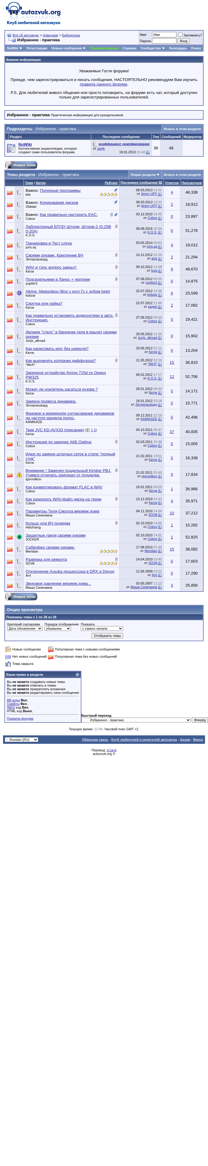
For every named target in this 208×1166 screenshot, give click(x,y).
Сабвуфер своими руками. (50, 547)
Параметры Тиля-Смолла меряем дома (62, 511)
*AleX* (30, 364)
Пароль (145, 41)
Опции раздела (143, 174)
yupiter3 (31, 283)
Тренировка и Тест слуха (49, 243)
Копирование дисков (59, 202)
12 (172, 376)
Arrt (28, 575)
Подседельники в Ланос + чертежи (58, 279)
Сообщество (152, 48)
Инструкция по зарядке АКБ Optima (59, 442)
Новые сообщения (66, 48)
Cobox (30, 218)
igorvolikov (33, 479)
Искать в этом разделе (182, 129)
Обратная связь (95, 739)
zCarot (111, 750)
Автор (40, 183)
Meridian (32, 551)
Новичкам (50, 35)
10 (172, 513)
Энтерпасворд (37, 259)
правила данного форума (103, 84)
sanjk (101, 148)
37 (172, 431)
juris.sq (31, 247)
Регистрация (36, 48)
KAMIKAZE (34, 422)
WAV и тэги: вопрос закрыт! (51, 267)
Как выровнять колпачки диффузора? (61, 360)
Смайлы (13, 704)
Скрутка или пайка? (44, 303)
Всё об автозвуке (26, 35)
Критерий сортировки (23, 624)
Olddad (31, 206)
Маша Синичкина (39, 515)
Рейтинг (111, 183)
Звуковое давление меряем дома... (58, 583)
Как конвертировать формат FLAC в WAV (64, 487)
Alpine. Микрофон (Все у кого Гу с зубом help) (68, 291)
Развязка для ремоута (46, 559)
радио (152, 306)
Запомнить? (190, 35)
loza (154, 270)
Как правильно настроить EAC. (69, 214)
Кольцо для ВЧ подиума (48, 523)
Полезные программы (60, 190)
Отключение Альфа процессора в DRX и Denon (70, 571)
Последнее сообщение (139, 182)
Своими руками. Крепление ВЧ (54, 255)
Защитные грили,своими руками (56, 535)
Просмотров (192, 183)
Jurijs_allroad (35, 340)
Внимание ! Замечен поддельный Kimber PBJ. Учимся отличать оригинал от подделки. (68, 472)
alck (154, 258)
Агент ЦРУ (149, 193)
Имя (143, 34)
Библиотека (71, 35)
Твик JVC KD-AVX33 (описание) (55, 430)
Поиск (196, 48)
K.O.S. (30, 235)
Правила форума (105, 48)
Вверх (198, 739)
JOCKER (32, 539)
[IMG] (11, 707)
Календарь (178, 48)
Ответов (172, 183)
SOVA (152, 514)
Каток (30, 271)
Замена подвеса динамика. (51, 401)
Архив (185, 739)
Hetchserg (33, 527)
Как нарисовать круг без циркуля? (57, 348)
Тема (29, 183)
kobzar (31, 295)
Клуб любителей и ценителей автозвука (144, 739)
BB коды (13, 700)
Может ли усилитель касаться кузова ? (62, 389)
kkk (28, 194)
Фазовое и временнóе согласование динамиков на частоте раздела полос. (70, 415)
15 (172, 362)
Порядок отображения (62, 624)
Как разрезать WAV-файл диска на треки (63, 499)
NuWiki (12, 48)
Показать (88, 624)
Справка (129, 48)
